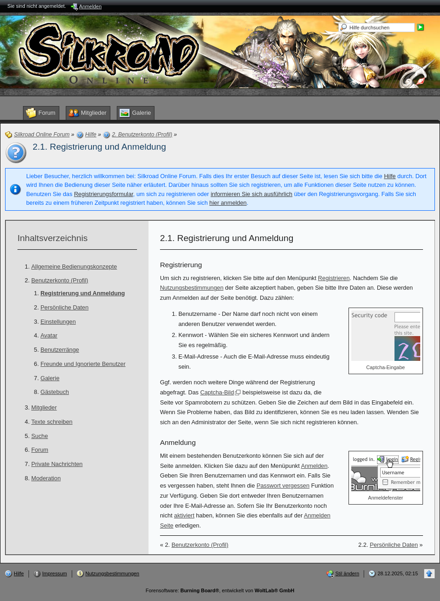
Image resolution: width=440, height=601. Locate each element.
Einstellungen (58, 321)
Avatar (48, 335)
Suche (39, 435)
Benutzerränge (59, 349)
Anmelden (314, 465)
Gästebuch (54, 391)
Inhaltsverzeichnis (52, 238)
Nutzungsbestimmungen (191, 287)
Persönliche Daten (64, 307)
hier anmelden (227, 202)
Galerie (49, 378)
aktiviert (184, 515)
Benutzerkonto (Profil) (59, 280)
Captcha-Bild (217, 392)
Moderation (46, 478)
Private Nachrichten (57, 464)
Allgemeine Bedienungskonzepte (74, 266)
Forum (39, 449)
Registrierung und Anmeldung (82, 293)
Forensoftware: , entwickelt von (220, 590)
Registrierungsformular (103, 194)
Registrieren (334, 278)
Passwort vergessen (283, 485)
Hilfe (390, 176)
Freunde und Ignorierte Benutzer (83, 363)
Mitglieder (44, 407)
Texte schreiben (52, 421)
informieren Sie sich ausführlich (251, 194)
